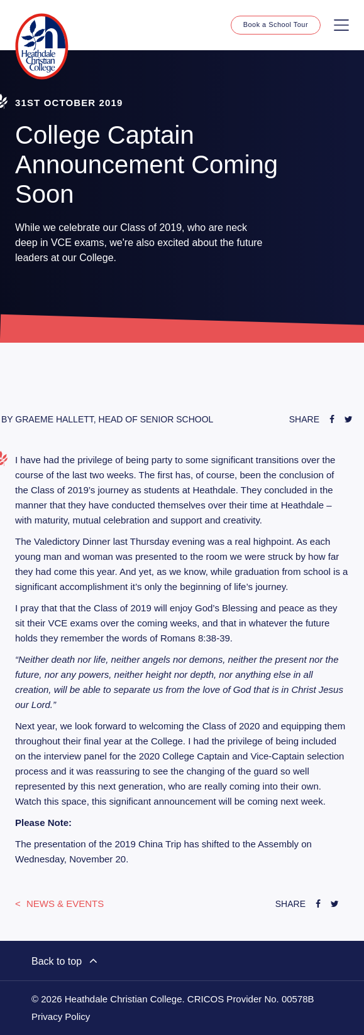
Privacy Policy (60, 1017)
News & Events (64, 903)
